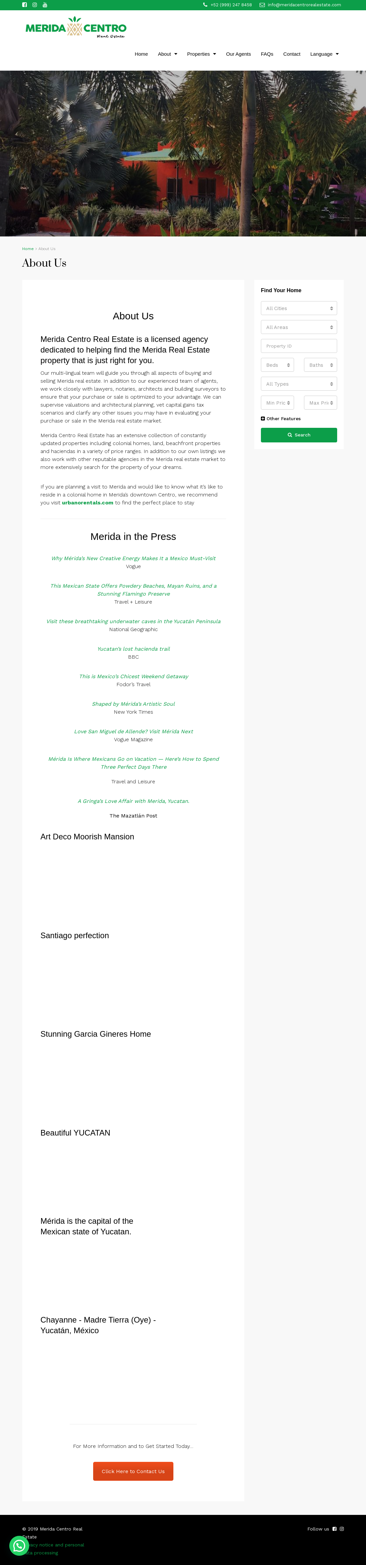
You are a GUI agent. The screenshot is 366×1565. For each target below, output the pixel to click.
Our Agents (238, 54)
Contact (292, 54)
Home (141, 54)
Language (321, 54)
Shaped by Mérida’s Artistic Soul (133, 704)
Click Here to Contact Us (133, 1471)
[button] (19, 1546)
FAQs (267, 54)
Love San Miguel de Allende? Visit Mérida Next (133, 731)
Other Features (281, 418)
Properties (198, 54)
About (164, 54)
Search (299, 434)
